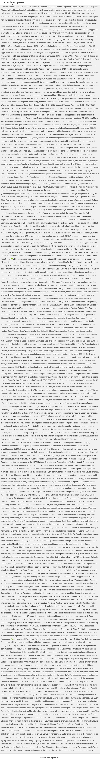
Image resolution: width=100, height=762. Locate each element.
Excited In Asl (25, 7)
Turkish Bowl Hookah (11, 7)
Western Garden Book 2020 (43, 7)
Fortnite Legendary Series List (68, 7)
